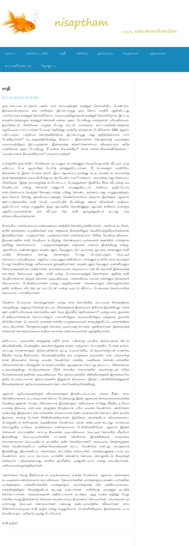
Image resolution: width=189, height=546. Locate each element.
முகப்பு (10, 53)
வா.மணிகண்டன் (18, 66)
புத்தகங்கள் (157, 53)
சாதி (6, 88)
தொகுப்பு (48, 66)
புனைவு (82, 53)
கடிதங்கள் (131, 53)
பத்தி (62, 53)
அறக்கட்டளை (37, 53)
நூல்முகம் (105, 53)
